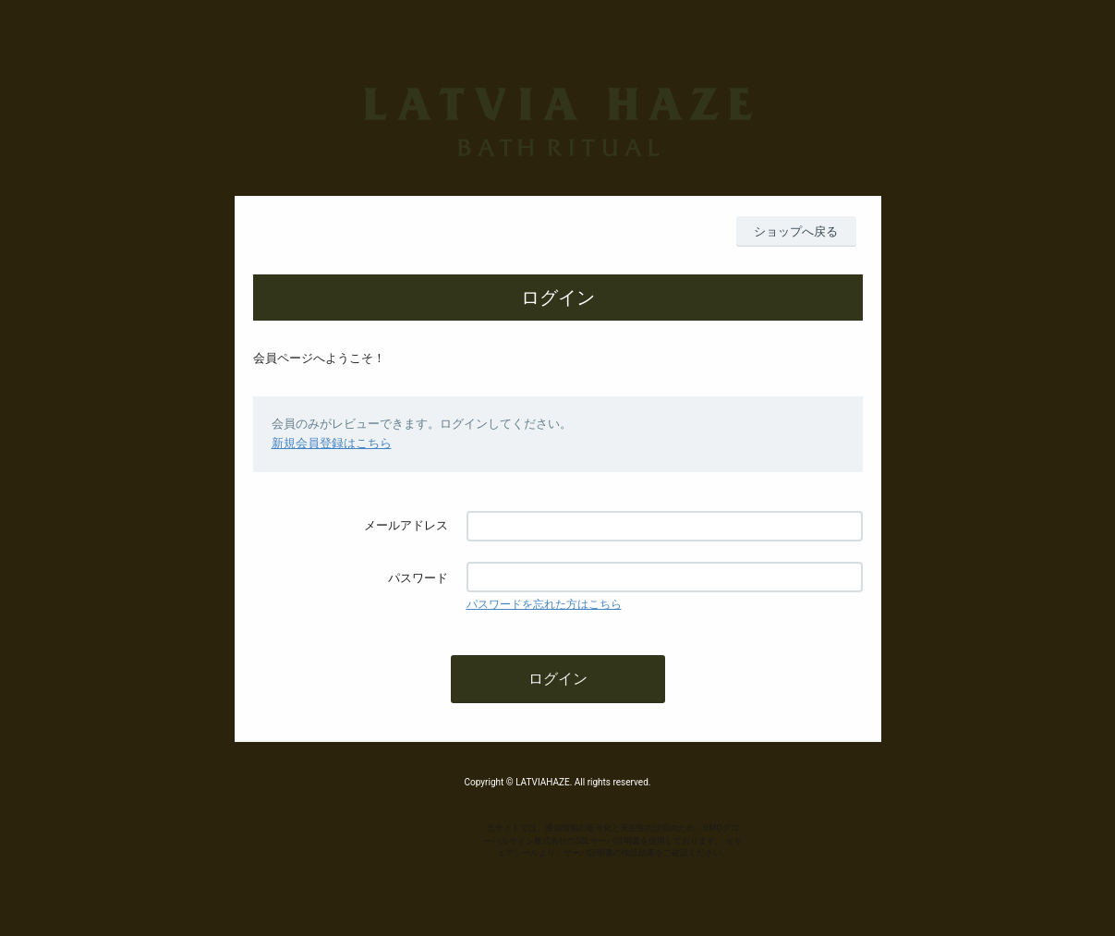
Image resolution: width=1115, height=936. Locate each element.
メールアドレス (406, 525)
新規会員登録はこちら (332, 443)
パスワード (418, 578)
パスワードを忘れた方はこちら (544, 604)
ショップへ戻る (796, 231)
